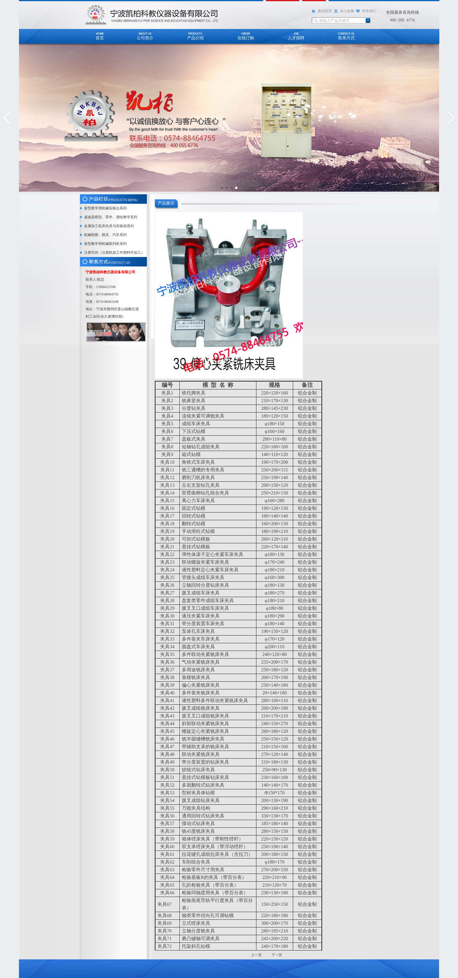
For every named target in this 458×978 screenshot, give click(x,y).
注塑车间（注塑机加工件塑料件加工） (114, 252)
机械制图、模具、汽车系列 (105, 235)
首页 (100, 38)
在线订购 (245, 38)
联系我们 (369, 11)
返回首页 (325, 11)
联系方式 (346, 38)
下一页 (276, 955)
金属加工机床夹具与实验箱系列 (109, 226)
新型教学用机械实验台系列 (105, 208)
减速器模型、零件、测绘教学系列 (110, 217)
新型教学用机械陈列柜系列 (105, 244)
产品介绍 (195, 38)
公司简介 (145, 38)
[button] (7, 117)
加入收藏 (347, 11)
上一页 (257, 955)
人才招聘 (296, 38)
